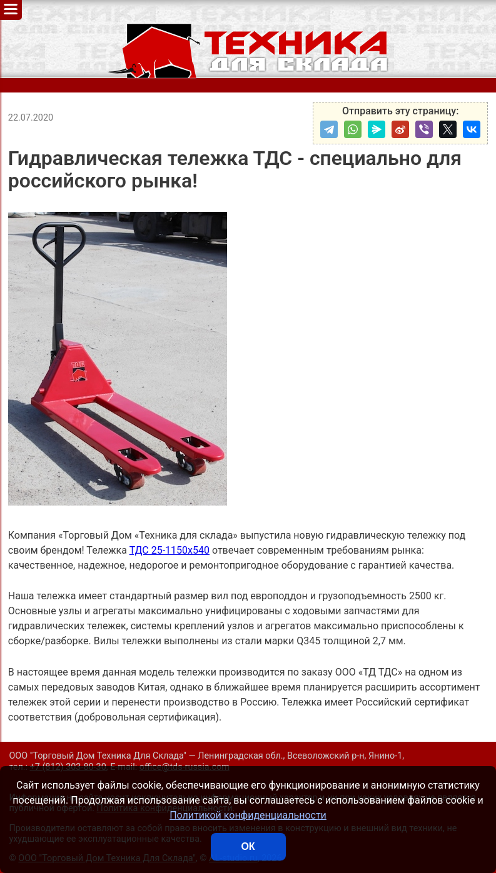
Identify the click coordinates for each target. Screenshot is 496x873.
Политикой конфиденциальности (248, 815)
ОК (248, 846)
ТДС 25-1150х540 (169, 550)
